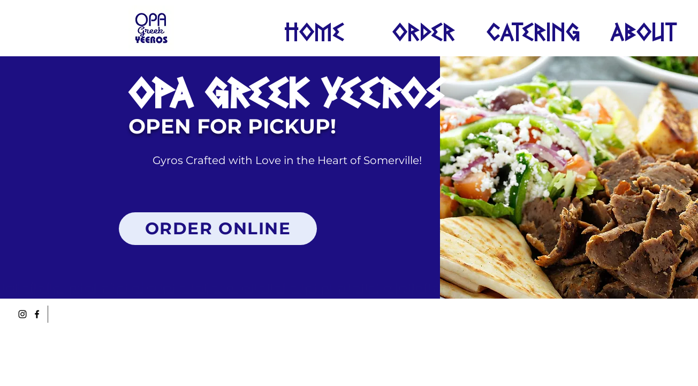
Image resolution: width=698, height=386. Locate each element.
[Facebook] (37, 314)
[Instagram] (22, 314)
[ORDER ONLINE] (218, 228)
